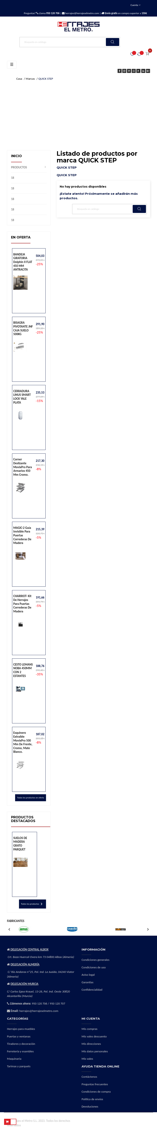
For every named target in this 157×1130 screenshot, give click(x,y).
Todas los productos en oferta (30, 797)
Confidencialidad (92, 989)
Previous (9, 929)
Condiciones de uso (94, 967)
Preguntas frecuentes (95, 1084)
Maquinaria (14, 1059)
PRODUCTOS (19, 167)
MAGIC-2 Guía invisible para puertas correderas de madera (22, 535)
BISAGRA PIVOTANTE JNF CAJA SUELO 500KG (23, 328)
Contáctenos (89, 1077)
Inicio (16, 156)
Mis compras (90, 1029)
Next (148, 929)
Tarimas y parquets (18, 1066)
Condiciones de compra (96, 1091)
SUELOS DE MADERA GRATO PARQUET (20, 843)
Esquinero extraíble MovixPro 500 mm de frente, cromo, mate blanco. (22, 742)
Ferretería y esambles (20, 1051)
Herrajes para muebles (21, 1029)
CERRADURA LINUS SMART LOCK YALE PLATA (22, 396)
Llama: (48, 13)
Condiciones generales (95, 960)
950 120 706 (39, 1003)
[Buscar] (69, 42)
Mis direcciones (91, 1044)
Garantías (87, 982)
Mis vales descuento (94, 1036)
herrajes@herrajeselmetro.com (82, 13)
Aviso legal (88, 975)
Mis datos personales (95, 1051)
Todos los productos (32, 904)
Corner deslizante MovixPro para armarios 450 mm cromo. (22, 467)
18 (12, 178)
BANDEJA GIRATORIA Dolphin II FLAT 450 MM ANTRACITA (22, 262)
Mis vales (87, 1059)
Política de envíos (92, 1099)
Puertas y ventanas (18, 1036)
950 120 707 (57, 1003)
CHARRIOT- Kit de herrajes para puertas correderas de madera (22, 603)
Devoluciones (90, 1106)
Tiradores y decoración (21, 1044)
